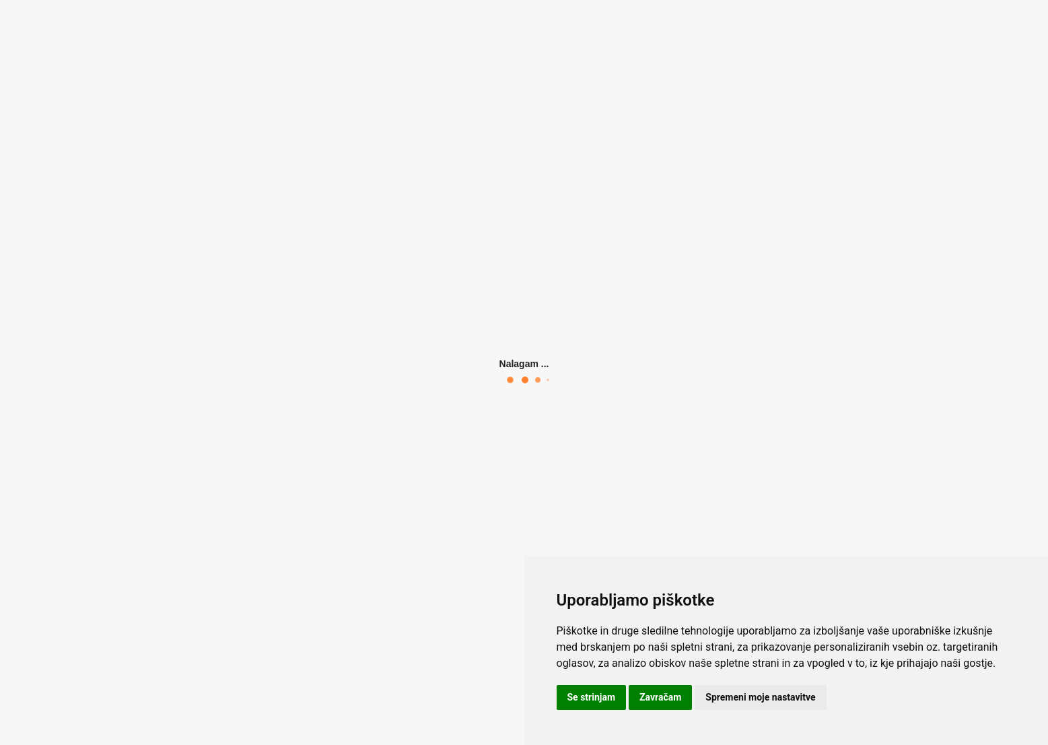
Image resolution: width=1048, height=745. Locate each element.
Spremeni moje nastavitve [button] (760, 697)
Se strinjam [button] (591, 697)
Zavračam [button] (660, 697)
